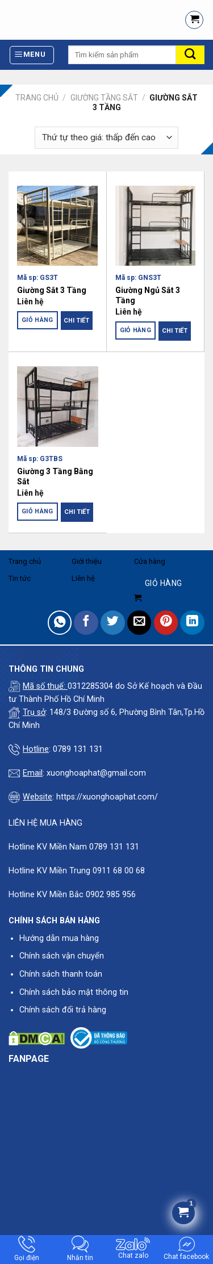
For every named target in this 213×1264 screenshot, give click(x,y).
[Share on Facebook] (86, 622)
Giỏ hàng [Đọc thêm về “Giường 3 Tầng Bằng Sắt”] (37, 511)
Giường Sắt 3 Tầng (51, 290)
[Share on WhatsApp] (60, 622)
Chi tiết (76, 320)
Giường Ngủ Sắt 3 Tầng (147, 295)
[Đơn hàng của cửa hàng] (106, 138)
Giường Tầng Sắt (104, 97)
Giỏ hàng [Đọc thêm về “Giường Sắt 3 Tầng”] (37, 320)
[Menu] (32, 55)
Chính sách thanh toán (60, 974)
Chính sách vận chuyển (61, 956)
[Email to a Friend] (139, 622)
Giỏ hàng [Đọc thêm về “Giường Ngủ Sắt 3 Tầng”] (136, 330)
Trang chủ (37, 97)
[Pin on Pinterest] (166, 622)
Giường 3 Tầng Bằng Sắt (55, 476)
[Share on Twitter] (113, 622)
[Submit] (190, 54)
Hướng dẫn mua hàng (59, 938)
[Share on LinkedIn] (192, 622)
